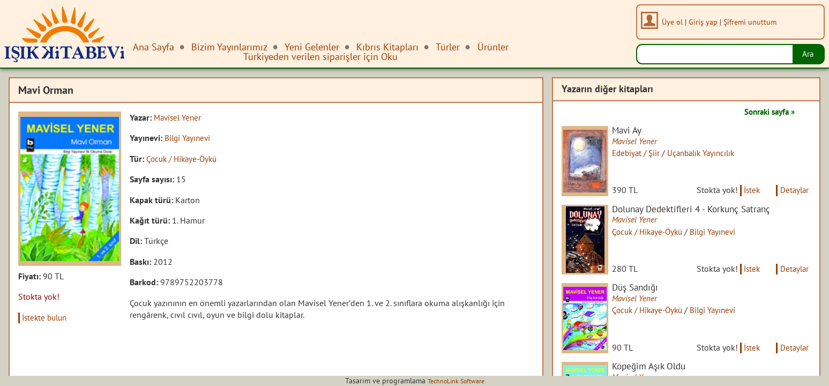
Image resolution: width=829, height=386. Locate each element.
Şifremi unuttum (752, 22)
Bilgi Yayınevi (189, 137)
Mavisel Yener (179, 117)
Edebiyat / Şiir (642, 154)
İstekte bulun (47, 317)
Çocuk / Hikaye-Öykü (184, 158)
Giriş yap (705, 22)
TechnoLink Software (456, 380)
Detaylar (793, 197)
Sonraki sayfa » (766, 111)
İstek (747, 197)
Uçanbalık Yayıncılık (712, 154)
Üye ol (674, 22)
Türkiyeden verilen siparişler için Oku (320, 56)
